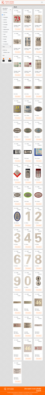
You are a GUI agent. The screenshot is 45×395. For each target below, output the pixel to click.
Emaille (4, 39)
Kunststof (5, 31)
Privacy (30, 394)
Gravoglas (5, 24)
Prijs (3, 55)
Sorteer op (5, 50)
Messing (4, 36)
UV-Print (4, 12)
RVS (3, 14)
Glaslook (4, 22)
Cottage (4, 41)
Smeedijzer (5, 17)
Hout (4, 34)
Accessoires (5, 43)
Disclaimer (26, 394)
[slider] (3, 58)
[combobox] (7, 52)
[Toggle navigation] (42, 2)
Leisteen (4, 19)
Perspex (4, 27)
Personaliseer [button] (17, 29)
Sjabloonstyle (5, 29)
